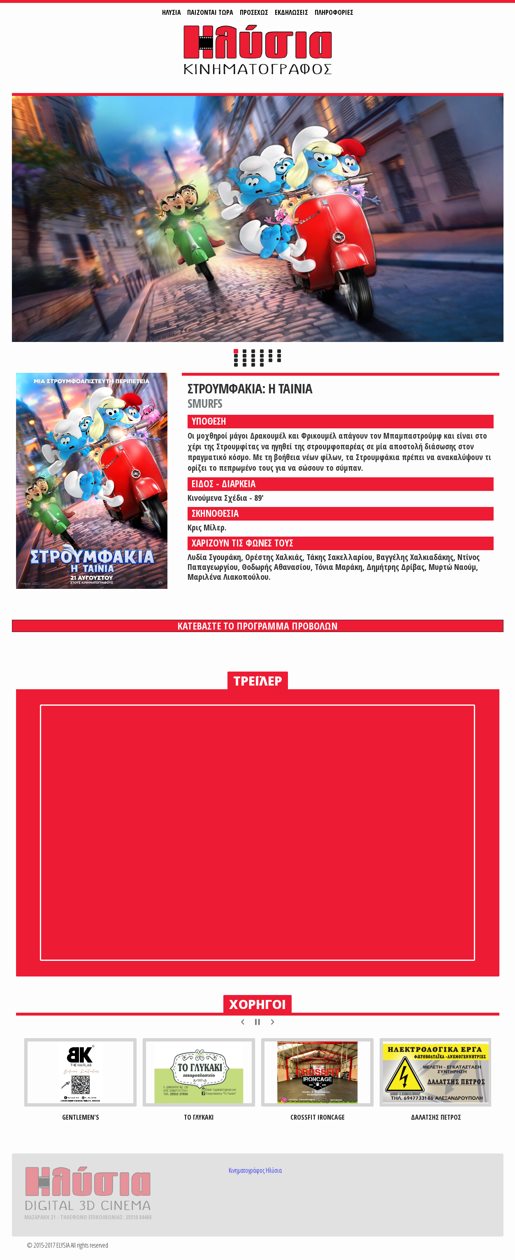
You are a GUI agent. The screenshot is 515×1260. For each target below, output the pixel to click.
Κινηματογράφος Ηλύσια (255, 1170)
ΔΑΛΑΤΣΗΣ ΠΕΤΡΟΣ (436, 1117)
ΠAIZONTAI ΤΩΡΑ (210, 12)
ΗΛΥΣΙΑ (171, 12)
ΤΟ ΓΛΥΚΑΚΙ (199, 1117)
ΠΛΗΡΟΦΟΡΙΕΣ (334, 12)
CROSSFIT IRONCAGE (317, 1117)
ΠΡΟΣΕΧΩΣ (254, 12)
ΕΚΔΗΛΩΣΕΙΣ (291, 12)
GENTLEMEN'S (80, 1117)
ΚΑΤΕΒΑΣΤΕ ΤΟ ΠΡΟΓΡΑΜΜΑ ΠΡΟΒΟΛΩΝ (257, 626)
